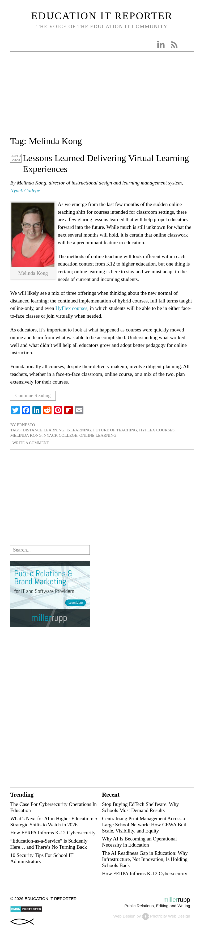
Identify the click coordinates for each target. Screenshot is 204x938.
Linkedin (161, 45)
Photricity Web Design (170, 916)
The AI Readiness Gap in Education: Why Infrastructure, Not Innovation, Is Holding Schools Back (145, 859)
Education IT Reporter (102, 15)
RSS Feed (174, 45)
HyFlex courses (71, 308)
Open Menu (16, 45)
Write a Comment (31, 442)
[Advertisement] (102, 97)
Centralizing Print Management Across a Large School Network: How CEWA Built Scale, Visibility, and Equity (145, 825)
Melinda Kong (25, 435)
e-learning (78, 430)
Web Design (124, 916)
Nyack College (25, 190)
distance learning (43, 430)
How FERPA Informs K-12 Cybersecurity (52, 832)
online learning (98, 435)
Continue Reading (34, 395)
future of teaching (115, 430)
